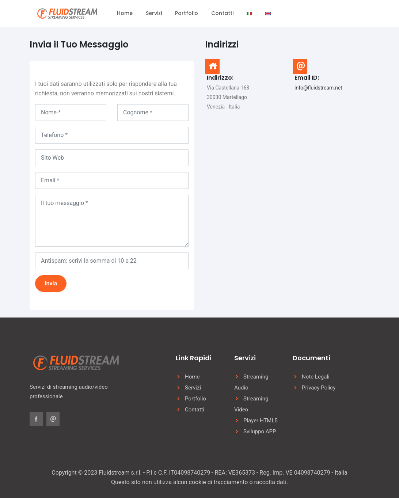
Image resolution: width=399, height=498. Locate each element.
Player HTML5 (260, 420)
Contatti (222, 13)
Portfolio (186, 13)
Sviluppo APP (259, 431)
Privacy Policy (318, 387)
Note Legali (316, 376)
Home (125, 13)
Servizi (154, 13)
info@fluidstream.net (318, 88)
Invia (51, 283)
